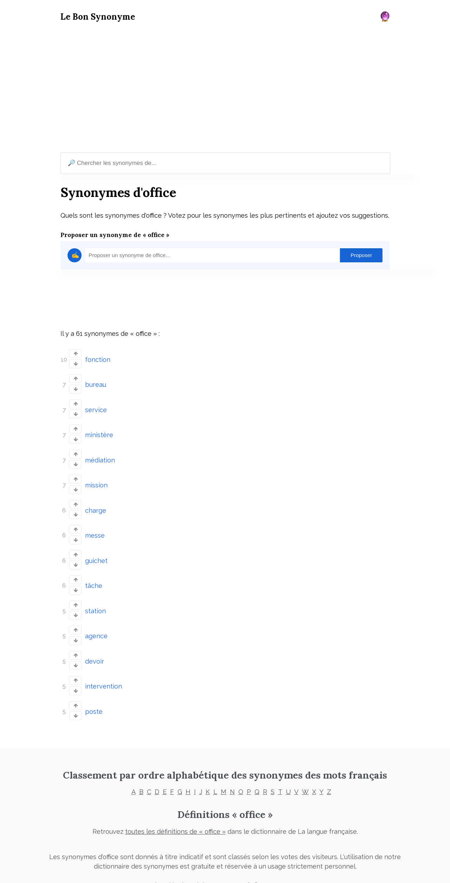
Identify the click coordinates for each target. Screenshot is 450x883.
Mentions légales (165, 869)
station (95, 599)
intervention (103, 672)
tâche (93, 576)
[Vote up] (75, 353)
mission (96, 479)
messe (95, 527)
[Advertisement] (225, 88)
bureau (95, 383)
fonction (97, 359)
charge (95, 503)
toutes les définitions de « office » (175, 815)
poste (94, 696)
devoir (94, 648)
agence (96, 624)
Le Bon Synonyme (97, 16)
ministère (99, 431)
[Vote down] (75, 363)
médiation (100, 455)
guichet (96, 551)
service (96, 407)
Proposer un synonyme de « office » (114, 235)
